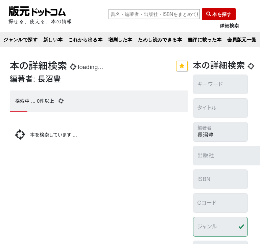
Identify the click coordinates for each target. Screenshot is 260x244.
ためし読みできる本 (160, 39)
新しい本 (53, 39)
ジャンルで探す (20, 39)
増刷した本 (120, 39)
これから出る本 (85, 39)
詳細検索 (229, 25)
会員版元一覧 (242, 39)
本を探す (218, 14)
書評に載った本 (205, 39)
